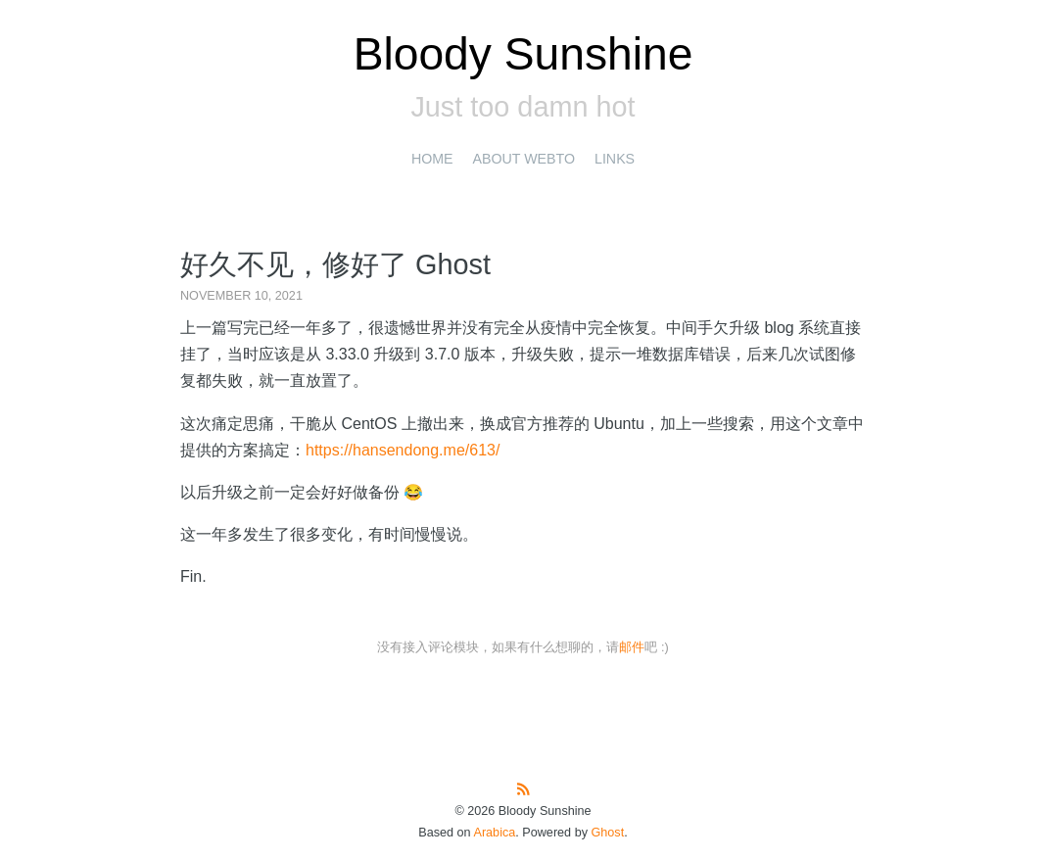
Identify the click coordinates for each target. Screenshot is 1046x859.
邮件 (631, 647)
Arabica (494, 832)
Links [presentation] (614, 159)
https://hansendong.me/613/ (402, 450)
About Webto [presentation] (523, 159)
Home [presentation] (432, 159)
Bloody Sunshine (523, 53)
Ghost (607, 832)
